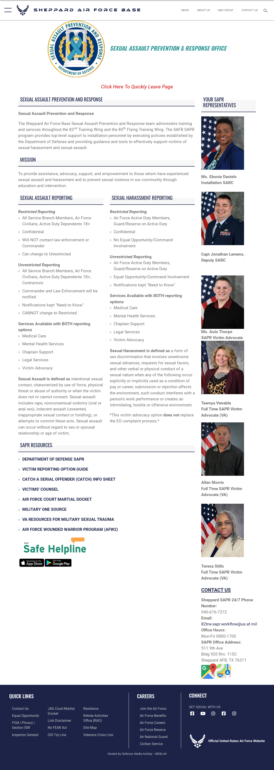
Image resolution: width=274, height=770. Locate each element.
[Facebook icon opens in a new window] (192, 713)
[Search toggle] (266, 10)
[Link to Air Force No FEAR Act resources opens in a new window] (56, 727)
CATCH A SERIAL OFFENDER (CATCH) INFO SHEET (69, 479)
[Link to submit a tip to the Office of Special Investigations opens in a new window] (55, 734)
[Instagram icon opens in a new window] (213, 713)
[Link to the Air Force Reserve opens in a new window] (149, 729)
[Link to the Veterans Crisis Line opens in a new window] (98, 734)
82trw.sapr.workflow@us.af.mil (229, 624)
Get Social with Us (204, 707)
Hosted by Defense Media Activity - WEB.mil (137, 752)
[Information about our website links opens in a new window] (58, 720)
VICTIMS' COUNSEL (40, 489)
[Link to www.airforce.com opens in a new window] (149, 708)
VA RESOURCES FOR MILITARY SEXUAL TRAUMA (68, 519)
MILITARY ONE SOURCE (44, 509)
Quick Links (21, 696)
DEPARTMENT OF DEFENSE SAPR (53, 459)
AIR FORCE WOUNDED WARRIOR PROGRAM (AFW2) (70, 529)
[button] (7, 10)
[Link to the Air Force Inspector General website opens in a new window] (21, 734)
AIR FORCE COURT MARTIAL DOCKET (57, 499)
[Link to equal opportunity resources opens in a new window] (22, 715)
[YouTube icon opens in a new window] (203, 713)
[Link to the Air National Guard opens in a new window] (150, 736)
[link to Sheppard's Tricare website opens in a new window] (225, 10)
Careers (145, 696)
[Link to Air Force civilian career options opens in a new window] (148, 742)
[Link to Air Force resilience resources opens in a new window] (91, 708)
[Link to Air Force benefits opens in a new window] (149, 715)
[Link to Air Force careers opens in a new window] (149, 722)
